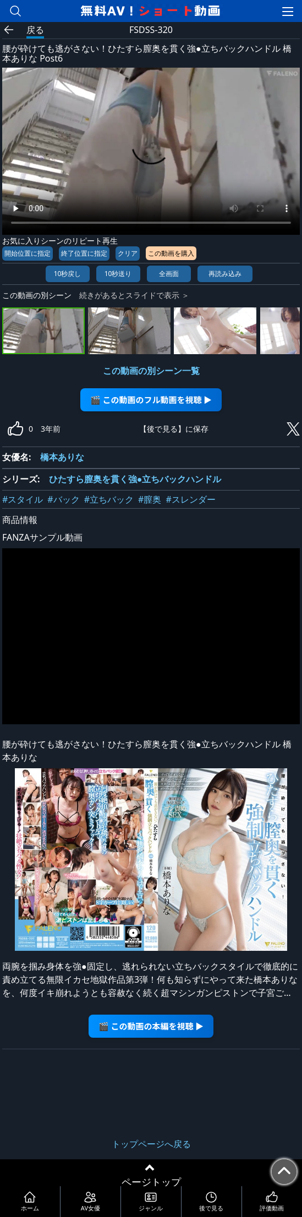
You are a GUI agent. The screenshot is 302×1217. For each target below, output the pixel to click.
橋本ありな (62, 457)
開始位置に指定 (27, 253)
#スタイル (22, 499)
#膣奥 (149, 499)
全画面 (169, 273)
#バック (63, 499)
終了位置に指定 (84, 253)
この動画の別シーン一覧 (151, 371)
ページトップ (151, 1181)
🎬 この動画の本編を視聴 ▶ (151, 1026)
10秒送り (118, 273)
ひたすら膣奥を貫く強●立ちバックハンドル (135, 479)
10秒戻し (67, 273)
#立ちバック (109, 499)
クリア (128, 253)
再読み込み (224, 273)
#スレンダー (190, 499)
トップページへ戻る (151, 1144)
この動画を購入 (171, 253)
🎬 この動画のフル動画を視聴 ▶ (151, 399)
